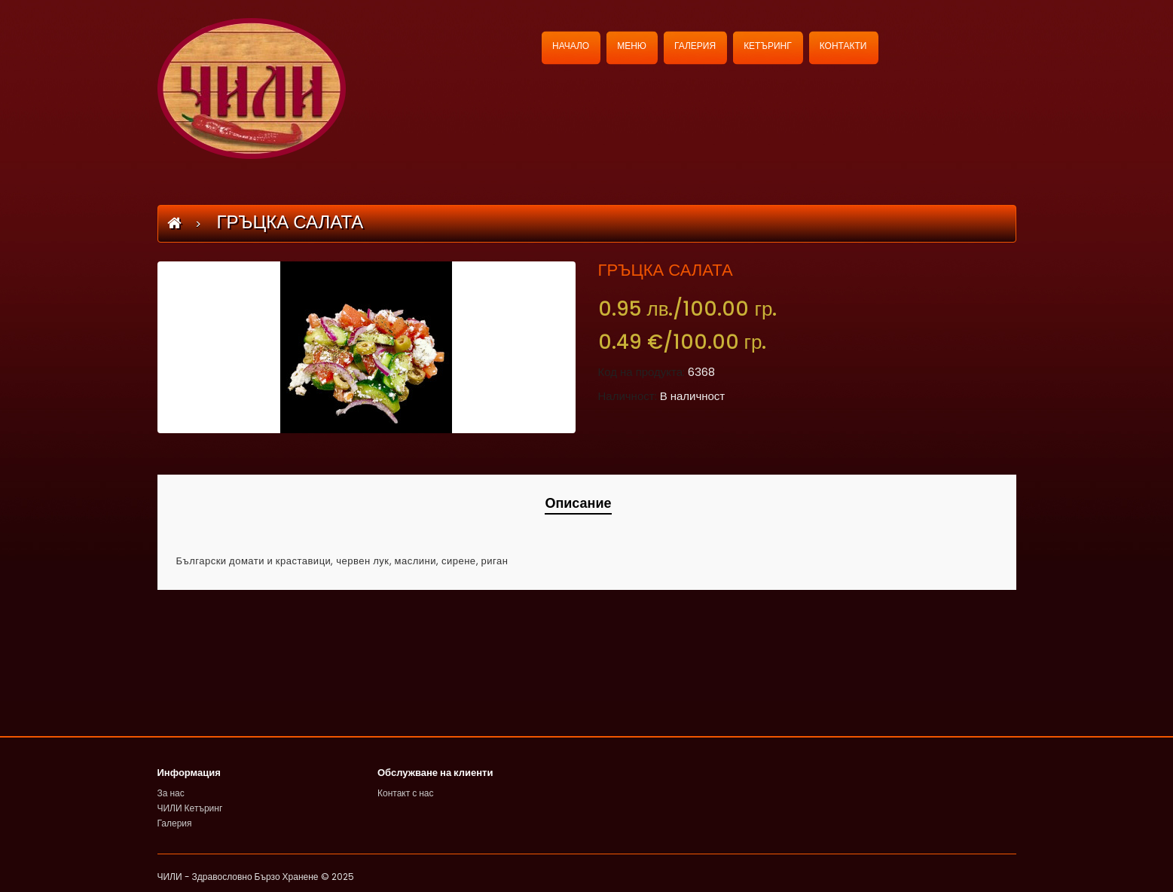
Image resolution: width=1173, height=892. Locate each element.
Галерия (174, 823)
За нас (171, 793)
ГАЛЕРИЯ (695, 45)
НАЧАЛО (570, 45)
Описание (578, 502)
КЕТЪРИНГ (768, 45)
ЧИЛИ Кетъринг (190, 808)
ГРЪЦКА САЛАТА (288, 221)
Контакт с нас (405, 793)
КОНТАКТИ (843, 45)
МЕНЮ (631, 45)
